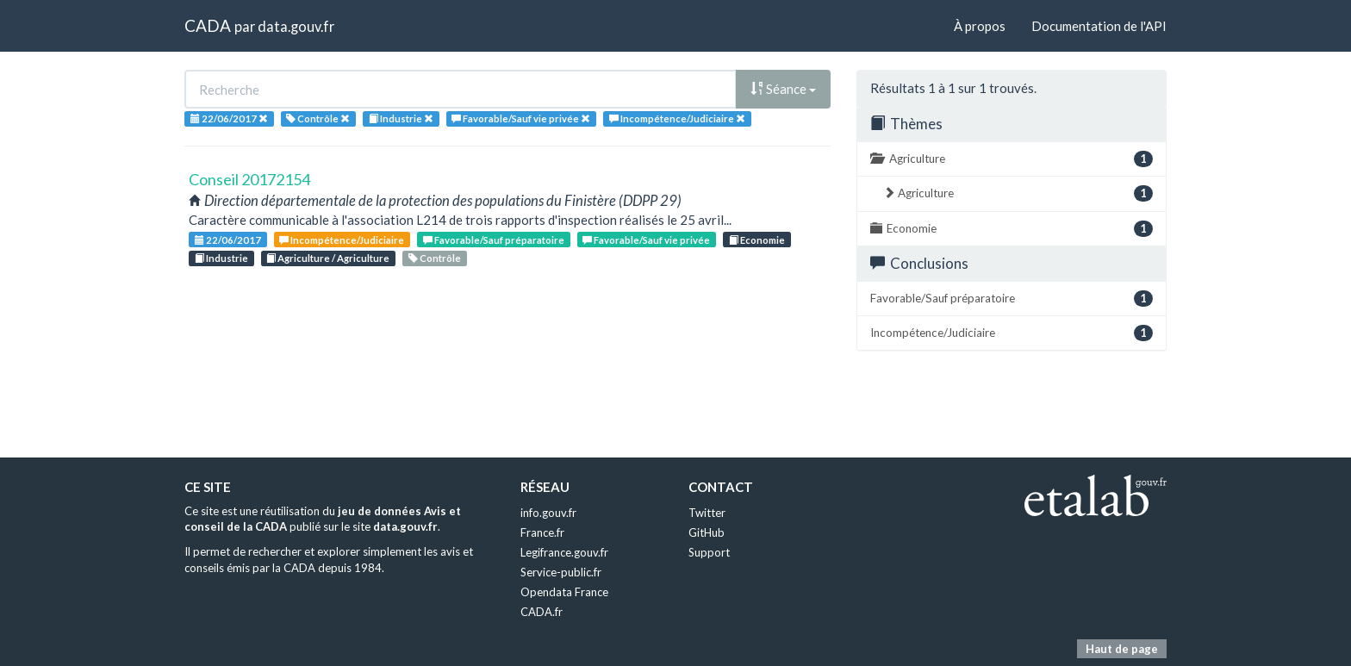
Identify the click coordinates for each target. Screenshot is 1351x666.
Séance (783, 88)
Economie (757, 240)
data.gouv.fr (296, 26)
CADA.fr (541, 612)
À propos (979, 26)
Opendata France (564, 592)
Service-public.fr (560, 572)
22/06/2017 (228, 240)
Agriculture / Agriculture (327, 258)
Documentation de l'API (1099, 26)
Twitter (706, 513)
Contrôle (434, 258)
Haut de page (1122, 649)
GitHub (706, 532)
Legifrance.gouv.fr (564, 552)
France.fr (542, 532)
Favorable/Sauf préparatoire (493, 240)
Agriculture (1011, 159)
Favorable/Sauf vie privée (646, 240)
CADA (207, 25)
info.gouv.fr (548, 513)
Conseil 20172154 (249, 179)
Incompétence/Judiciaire (341, 240)
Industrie (221, 258)
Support (709, 552)
